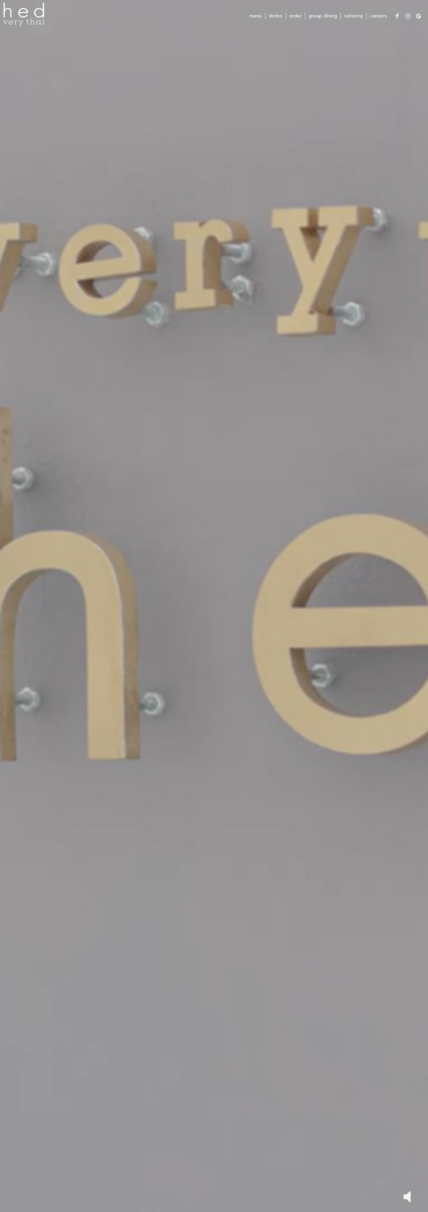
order (294, 16)
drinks (274, 16)
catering (352, 16)
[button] (407, 1196)
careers (377, 16)
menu (254, 16)
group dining (322, 16)
